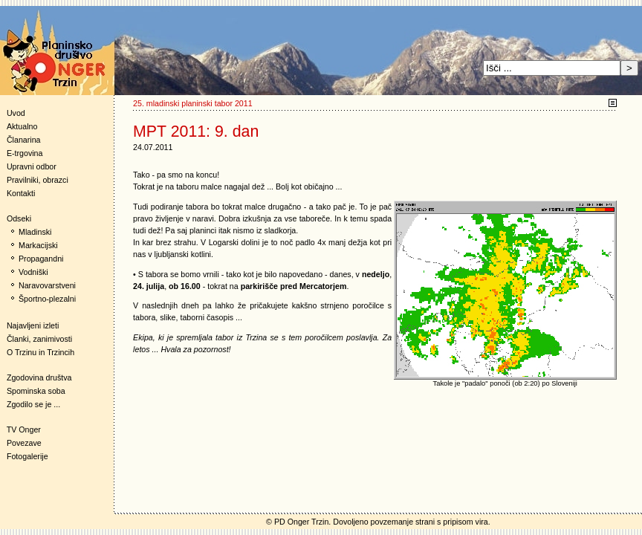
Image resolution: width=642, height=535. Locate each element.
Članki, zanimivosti (39, 338)
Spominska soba (36, 390)
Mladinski (35, 231)
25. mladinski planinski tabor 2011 (193, 103)
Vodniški (33, 272)
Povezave (24, 442)
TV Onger (20, 429)
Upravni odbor (31, 166)
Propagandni (41, 258)
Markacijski (38, 245)
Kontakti (21, 193)
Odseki (15, 218)
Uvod (16, 112)
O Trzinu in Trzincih (40, 352)
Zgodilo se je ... (33, 404)
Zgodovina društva (36, 377)
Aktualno (22, 126)
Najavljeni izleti (33, 325)
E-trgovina (25, 153)
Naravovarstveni (47, 285)
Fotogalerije (27, 456)
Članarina (24, 139)
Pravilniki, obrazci (37, 179)
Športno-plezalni (47, 298)
